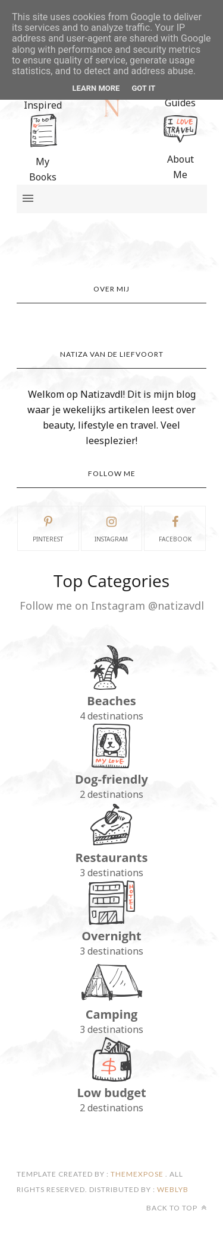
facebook (175, 527)
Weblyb (172, 1189)
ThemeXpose (137, 1173)
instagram (111, 527)
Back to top (176, 1207)
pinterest (48, 527)
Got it (143, 88)
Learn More (96, 88)
